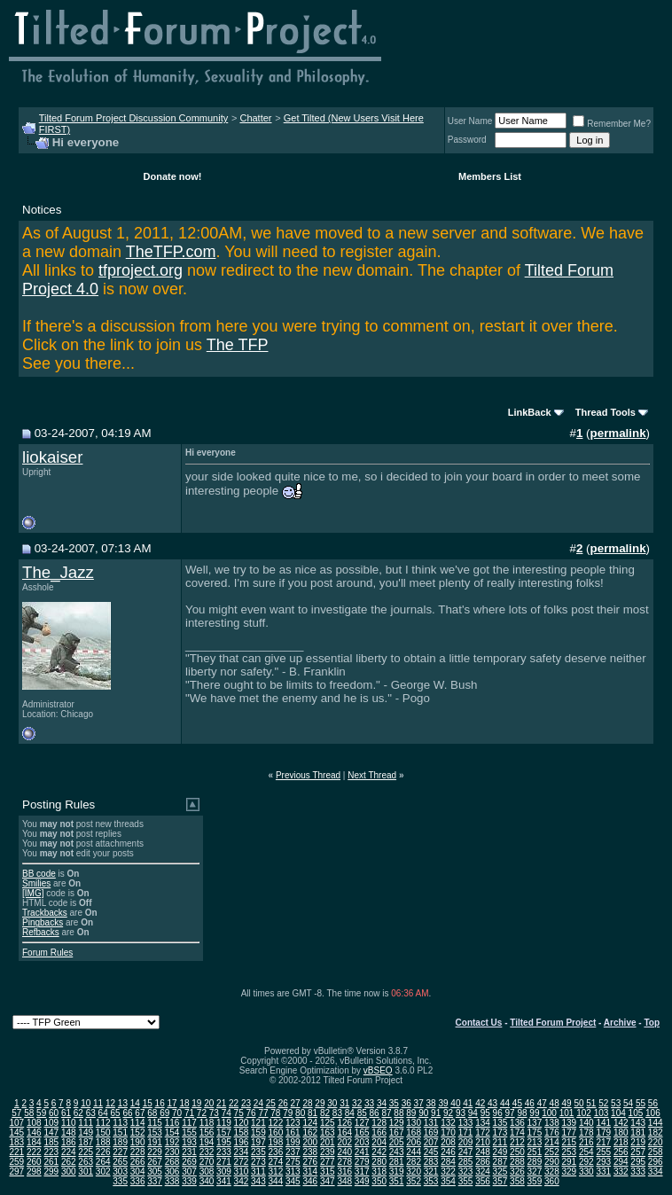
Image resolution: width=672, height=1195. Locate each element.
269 (189, 1162)
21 (221, 1103)
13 (123, 1103)
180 (621, 1132)
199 (293, 1142)
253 (568, 1152)
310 (241, 1171)
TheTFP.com (171, 252)
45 (517, 1103)
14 (135, 1103)
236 (276, 1152)
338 (172, 1181)
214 (551, 1142)
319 (396, 1171)
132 (448, 1123)
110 (68, 1123)
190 (137, 1142)
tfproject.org (140, 270)
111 (85, 1123)
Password (467, 139)
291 (568, 1162)
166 (379, 1132)
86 (374, 1113)
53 (616, 1103)
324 (482, 1171)
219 (637, 1142)
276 (309, 1162)
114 (137, 1123)
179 (603, 1132)
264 (103, 1162)
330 (586, 1171)
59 (41, 1113)
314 (309, 1171)
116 (172, 1123)
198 (276, 1142)
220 (655, 1142)
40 (455, 1103)
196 (241, 1142)
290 (551, 1162)
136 (517, 1123)
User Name (470, 121)
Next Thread (372, 775)
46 (530, 1103)
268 (172, 1162)
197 (258, 1142)
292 (586, 1162)
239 (327, 1152)
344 (276, 1181)
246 (448, 1152)
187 (85, 1142)
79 (288, 1113)
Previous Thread (308, 775)
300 (68, 1171)
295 (637, 1162)
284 (448, 1162)
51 (591, 1103)
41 (468, 1103)
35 (394, 1103)
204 (379, 1142)
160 (276, 1132)
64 (103, 1113)
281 (396, 1162)
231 (189, 1152)
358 (517, 1181)
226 (103, 1152)
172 (482, 1132)
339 (189, 1181)
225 (85, 1152)
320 (413, 1171)
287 (500, 1162)
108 (34, 1123)
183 (16, 1142)
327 (535, 1171)
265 (120, 1162)
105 (636, 1113)
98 (522, 1113)
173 (500, 1132)
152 (137, 1132)
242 (379, 1152)
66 (127, 1113)
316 (344, 1171)
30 (332, 1103)
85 (362, 1113)
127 (362, 1123)
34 (382, 1103)
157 (223, 1132)
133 (465, 1123)
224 (68, 1152)
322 (448, 1171)
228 (137, 1152)
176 (551, 1132)
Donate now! (173, 176)
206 (413, 1142)
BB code (39, 874)
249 (500, 1152)
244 (413, 1152)
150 (103, 1132)
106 (652, 1113)
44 (505, 1103)
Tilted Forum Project (553, 1022)
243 (396, 1152)
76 (250, 1113)
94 (473, 1113)
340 (207, 1181)
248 (482, 1152)
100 (549, 1113)
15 (147, 1103)
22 (233, 1103)
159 (258, 1132)
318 (379, 1171)
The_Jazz (58, 572)
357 (500, 1181)
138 (551, 1123)
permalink (618, 433)
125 (327, 1123)
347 (327, 1181)
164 (344, 1132)
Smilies (36, 883)
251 (535, 1152)
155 (189, 1132)
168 (413, 1132)
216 (586, 1142)
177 (568, 1132)
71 (189, 1113)
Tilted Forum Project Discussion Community (134, 118)
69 (164, 1113)
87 (386, 1113)
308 (207, 1171)
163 (327, 1132)
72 (202, 1113)
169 (431, 1132)
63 (91, 1113)
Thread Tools (605, 412)
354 (448, 1181)
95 (485, 1113)
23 (246, 1103)
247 (465, 1152)
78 (275, 1113)
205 (396, 1142)
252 (551, 1152)
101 (566, 1113)
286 (482, 1162)
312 (276, 1171)
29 (319, 1103)
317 (362, 1171)
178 (586, 1132)
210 (482, 1142)
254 (586, 1152)
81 (312, 1113)
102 (583, 1113)
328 (551, 1171)
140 (586, 1123)
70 (177, 1113)
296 (655, 1162)
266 (137, 1162)
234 (241, 1152)
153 (154, 1132)
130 (413, 1123)
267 (154, 1162)
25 (271, 1103)
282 (413, 1162)
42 (480, 1103)
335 (120, 1181)
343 (258, 1181)
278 (344, 1162)
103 (601, 1113)
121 (258, 1123)
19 (196, 1103)
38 (431, 1103)
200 (309, 1142)
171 (465, 1132)
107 (16, 1123)
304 (137, 1171)
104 (618, 1113)
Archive (620, 1022)
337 (154, 1181)
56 (653, 1103)
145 (16, 1132)
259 (16, 1162)
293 (603, 1162)
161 (293, 1132)
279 (362, 1162)
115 (154, 1123)
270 (207, 1162)
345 (293, 1181)
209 (465, 1142)
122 (276, 1123)
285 (465, 1162)
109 (51, 1123)
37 (419, 1103)
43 (492, 1103)
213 (535, 1142)
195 (223, 1142)
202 (344, 1142)
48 (554, 1103)
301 (85, 1171)
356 (482, 1181)
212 (517, 1142)
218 (621, 1142)
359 (535, 1181)
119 (223, 1123)
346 (309, 1181)
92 (448, 1113)
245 (431, 1152)
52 (603, 1103)
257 (637, 1152)
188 (103, 1142)
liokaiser (52, 457)
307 (189, 1171)
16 (160, 1103)
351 (396, 1181)
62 (78, 1113)
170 (448, 1132)
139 (568, 1123)
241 (362, 1152)
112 (103, 1123)
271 (223, 1162)
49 (566, 1103)
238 (309, 1152)
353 (431, 1181)
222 (34, 1152)
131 (431, 1123)
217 (603, 1142)
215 (568, 1142)
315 (327, 1171)
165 (362, 1132)
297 (16, 1171)
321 (431, 1171)
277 (327, 1162)
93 (460, 1113)
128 (379, 1123)
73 (214, 1113)
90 (423, 1113)
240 (344, 1152)
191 (154, 1142)
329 (568, 1171)
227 (120, 1152)
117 (189, 1123)
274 (276, 1162)
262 (68, 1162)
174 (517, 1132)
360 (551, 1181)
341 (223, 1181)
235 (258, 1152)
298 (34, 1171)
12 (110, 1103)
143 (637, 1123)
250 (517, 1152)
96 (498, 1113)
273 (258, 1162)
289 (535, 1162)
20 (209, 1103)
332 (621, 1171)
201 (327, 1142)
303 (120, 1171)
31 (344, 1103)
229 (154, 1152)
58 (29, 1113)
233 (223, 1152)
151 (120, 1132)
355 (465, 1181)
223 (51, 1152)
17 (171, 1103)
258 (655, 1152)
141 (603, 1123)
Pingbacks (42, 922)
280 (379, 1162)
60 (54, 1113)
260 (34, 1162)
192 (172, 1142)
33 (369, 1103)
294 (621, 1162)
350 (379, 1181)
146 (34, 1132)
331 (603, 1171)
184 (34, 1142)
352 (413, 1181)
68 (152, 1113)
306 (172, 1171)
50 (578, 1103)
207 (431, 1142)
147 (51, 1132)
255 (603, 1152)
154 (172, 1132)
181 (637, 1132)
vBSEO (378, 1070)
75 (239, 1113)
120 (241, 1123)
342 (241, 1181)
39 (443, 1103)
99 (534, 1113)
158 (241, 1132)
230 (172, 1152)
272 (241, 1162)
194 (207, 1142)
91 (436, 1113)
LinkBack (529, 412)
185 (51, 1142)
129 (396, 1123)
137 (535, 1123)
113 (120, 1123)
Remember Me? (612, 124)
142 (621, 1123)
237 (293, 1152)
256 (621, 1152)
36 (406, 1103)
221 (16, 1152)
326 (517, 1171)
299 (51, 1171)
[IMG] (32, 893)
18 (184, 1103)
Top (652, 1022)
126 (344, 1123)
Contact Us (479, 1022)
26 (283, 1103)
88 (398, 1113)
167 (396, 1132)
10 (85, 1103)
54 (628, 1103)
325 (500, 1171)
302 (103, 1171)
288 (517, 1162)
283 (431, 1162)
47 (542, 1103)
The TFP (238, 345)
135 (500, 1123)
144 (655, 1123)
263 (85, 1162)
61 (66, 1113)
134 (482, 1123)
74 (226, 1113)
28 (307, 1103)
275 (293, 1162)
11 (98, 1103)
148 (68, 1132)
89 (411, 1113)
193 (189, 1142)
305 (154, 1171)
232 (207, 1152)
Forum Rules (47, 952)
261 (51, 1162)
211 (500, 1142)
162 (309, 1132)
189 (120, 1142)
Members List (489, 176)
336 (137, 1181)
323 (465, 1171)
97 (510, 1113)
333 (637, 1171)
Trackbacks (44, 913)
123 (293, 1123)
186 (68, 1142)
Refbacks (40, 932)
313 (293, 1171)
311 (258, 1171)
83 (337, 1113)
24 (258, 1103)
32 (357, 1103)
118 (207, 1123)
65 (116, 1113)
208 (448, 1142)
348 (344, 1181)
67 (140, 1113)
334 (655, 1171)
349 (362, 1181)
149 (85, 1132)
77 (263, 1113)
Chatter (255, 118)
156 (207, 1132)
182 (655, 1132)
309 (223, 1171)
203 (362, 1142)
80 (300, 1113)
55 (640, 1103)
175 (535, 1132)
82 (325, 1113)
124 (309, 1123)
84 (350, 1113)
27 (296, 1103)
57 (16, 1113)
